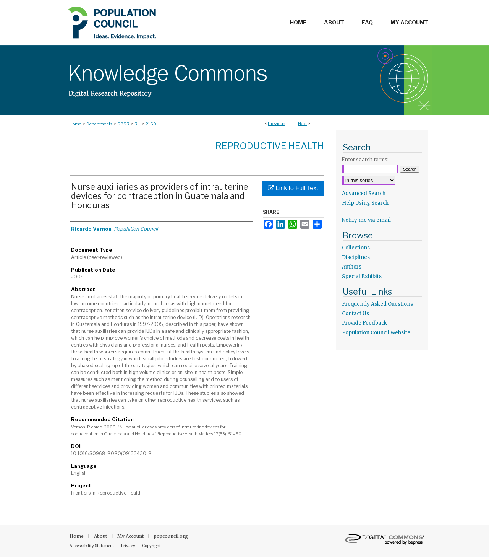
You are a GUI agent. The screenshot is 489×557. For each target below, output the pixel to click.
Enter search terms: (365, 159)
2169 (151, 124)
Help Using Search (365, 203)
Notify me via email (366, 220)
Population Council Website (376, 332)
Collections (356, 247)
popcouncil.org (171, 536)
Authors (351, 267)
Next (302, 123)
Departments (99, 124)
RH (137, 124)
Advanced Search (363, 193)
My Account (131, 536)
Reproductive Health (269, 145)
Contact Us (355, 313)
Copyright (151, 545)
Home (75, 124)
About (101, 536)
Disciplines (356, 257)
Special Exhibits (362, 276)
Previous (276, 123)
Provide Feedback (364, 323)
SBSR (123, 124)
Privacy (128, 545)
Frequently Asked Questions (377, 304)
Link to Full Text (293, 188)
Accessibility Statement (92, 545)
